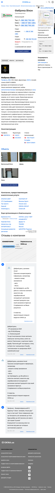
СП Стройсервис (6, 201)
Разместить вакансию (34, 456)
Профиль (4, 80)
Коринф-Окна (5, 222)
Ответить (21, 354)
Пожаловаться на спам (28, 321)
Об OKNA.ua (34, 487)
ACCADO (18, 138)
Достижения (19, 60)
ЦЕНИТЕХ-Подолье (25, 229)
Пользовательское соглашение (16, 489)
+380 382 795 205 (27, 20)
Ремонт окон (5, 474)
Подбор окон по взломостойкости (11, 470)
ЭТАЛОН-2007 (6, 199)
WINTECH (7, 135)
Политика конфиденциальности (32, 489)
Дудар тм (22, 222)
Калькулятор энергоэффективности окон (13, 456)
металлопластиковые (8, 90)
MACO (29, 80)
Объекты (11, 60)
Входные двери (5, 467)
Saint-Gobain (31, 142)
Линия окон (23, 204)
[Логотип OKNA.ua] (26, 2)
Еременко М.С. (6, 217)
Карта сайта (43, 489)
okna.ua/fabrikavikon (46, 8)
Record (21, 226)
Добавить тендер (6, 477)
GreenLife (22, 209)
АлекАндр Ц (5, 209)
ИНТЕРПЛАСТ (6, 226)
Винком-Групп (23, 201)
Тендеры (30, 463)
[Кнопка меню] (2, 2)
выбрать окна (5, 460)
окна (34, 90)
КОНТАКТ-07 (23, 199)
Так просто (4, 204)
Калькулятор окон (6, 453)
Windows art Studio (13, 218)
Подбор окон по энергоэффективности (12, 463)
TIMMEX (21, 224)
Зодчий (3, 206)
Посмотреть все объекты (9, 185)
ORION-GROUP (24, 206)
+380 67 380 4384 (28, 23)
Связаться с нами (42, 487)
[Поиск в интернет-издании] (49, 2)
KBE (9, 80)
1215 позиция (42, 62)
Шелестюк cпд (6, 224)
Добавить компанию (34, 453)
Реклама (30, 460)
